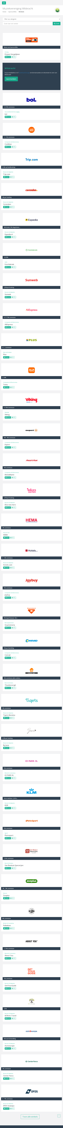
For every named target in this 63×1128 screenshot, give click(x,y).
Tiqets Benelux (9, 715)
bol (6, 114)
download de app (24, 73)
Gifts (6, 262)
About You (9, 955)
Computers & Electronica (12, 142)
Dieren (5, 893)
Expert (7, 445)
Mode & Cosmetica (10, 773)
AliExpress (9, 324)
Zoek (56, 23)
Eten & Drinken (7, 352)
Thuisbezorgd (10, 685)
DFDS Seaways (8, 1106)
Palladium (7, 925)
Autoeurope (9, 1046)
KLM (6, 805)
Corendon (7, 204)
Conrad (7, 655)
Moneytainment (9, 622)
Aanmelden (11, 79)
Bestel (7, 57)
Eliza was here (10, 505)
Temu (5, 384)
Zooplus (6, 895)
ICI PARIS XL (9, 775)
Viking (7, 414)
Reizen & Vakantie (8, 172)
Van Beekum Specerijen (14, 865)
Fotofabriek (9, 264)
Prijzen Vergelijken (12, 54)
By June (6, 745)
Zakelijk (7, 412)
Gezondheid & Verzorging (12, 112)
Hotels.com (7, 565)
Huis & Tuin (6, 532)
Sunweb (8, 294)
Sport (6, 833)
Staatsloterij (10, 625)
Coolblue (8, 144)
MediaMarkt (9, 475)
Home (4, 12)
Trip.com (6, 174)
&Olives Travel (10, 1016)
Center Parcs (8, 1076)
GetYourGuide (10, 986)
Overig (6, 52)
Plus (4, 354)
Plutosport (9, 835)
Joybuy (7, 595)
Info (13, 57)
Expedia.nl (9, 234)
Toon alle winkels (30, 1116)
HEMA (5, 535)
